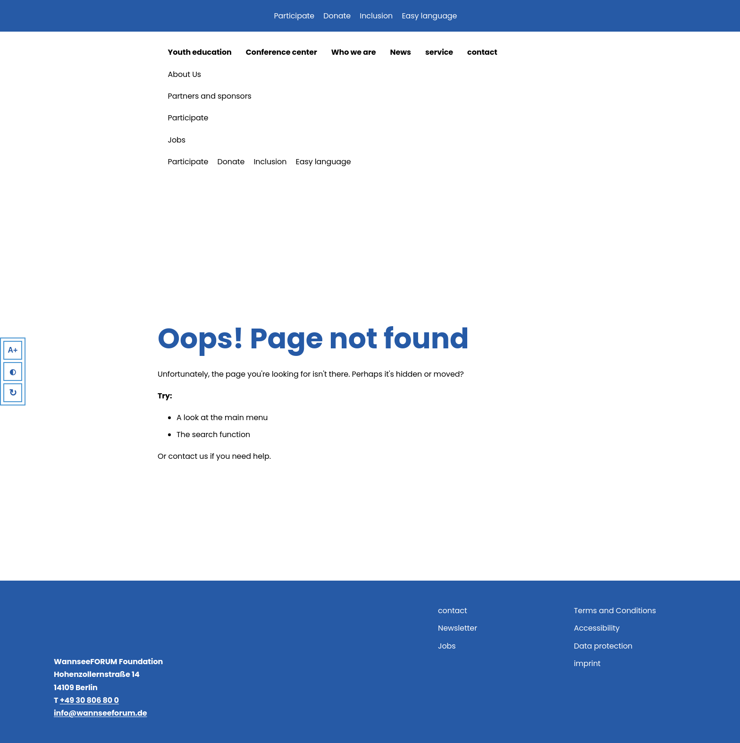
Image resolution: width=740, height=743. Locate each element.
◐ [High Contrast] (12, 372)
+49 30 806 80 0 (89, 700)
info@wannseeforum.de (100, 713)
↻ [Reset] (13, 393)
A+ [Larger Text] (13, 350)
